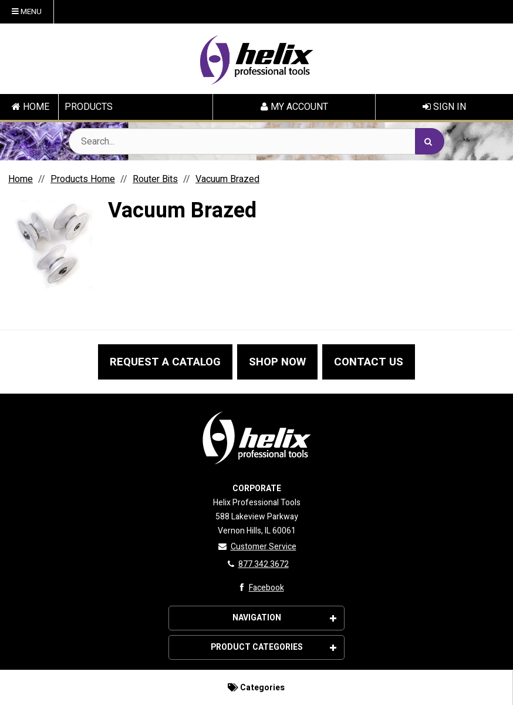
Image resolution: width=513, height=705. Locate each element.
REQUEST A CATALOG (165, 362)
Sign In (444, 107)
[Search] (429, 141)
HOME (30, 107)
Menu (27, 12)
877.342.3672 (257, 564)
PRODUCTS (89, 107)
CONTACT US (368, 362)
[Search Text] (256, 141)
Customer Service (256, 546)
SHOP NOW (277, 362)
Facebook (259, 588)
